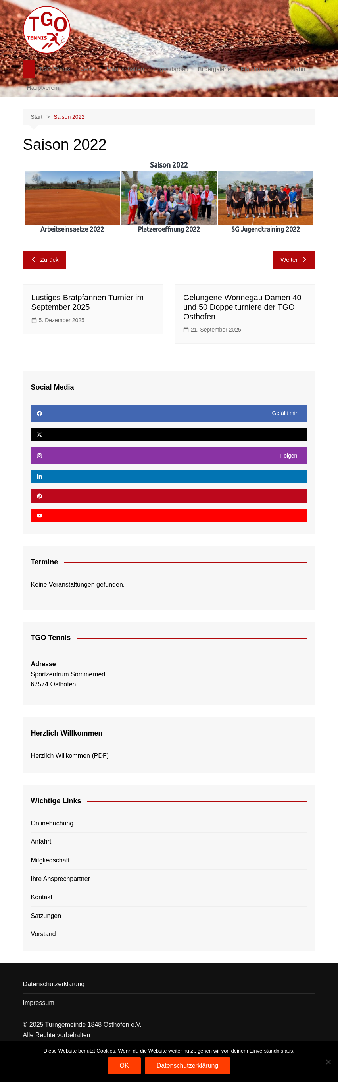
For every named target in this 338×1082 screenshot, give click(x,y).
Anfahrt (295, 69)
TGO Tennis (55, 69)
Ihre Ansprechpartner (60, 878)
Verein (88, 69)
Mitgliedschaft (50, 860)
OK (124, 1065)
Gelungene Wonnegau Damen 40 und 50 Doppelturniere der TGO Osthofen (242, 307)
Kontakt (41, 897)
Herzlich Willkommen (60, 755)
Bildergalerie (214, 69)
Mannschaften (125, 69)
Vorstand (43, 934)
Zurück (45, 259)
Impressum (38, 1002)
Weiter (293, 259)
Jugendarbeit (171, 69)
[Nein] (328, 1062)
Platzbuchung (259, 69)
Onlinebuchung (52, 823)
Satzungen (46, 915)
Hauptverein (43, 87)
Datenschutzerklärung (54, 984)
